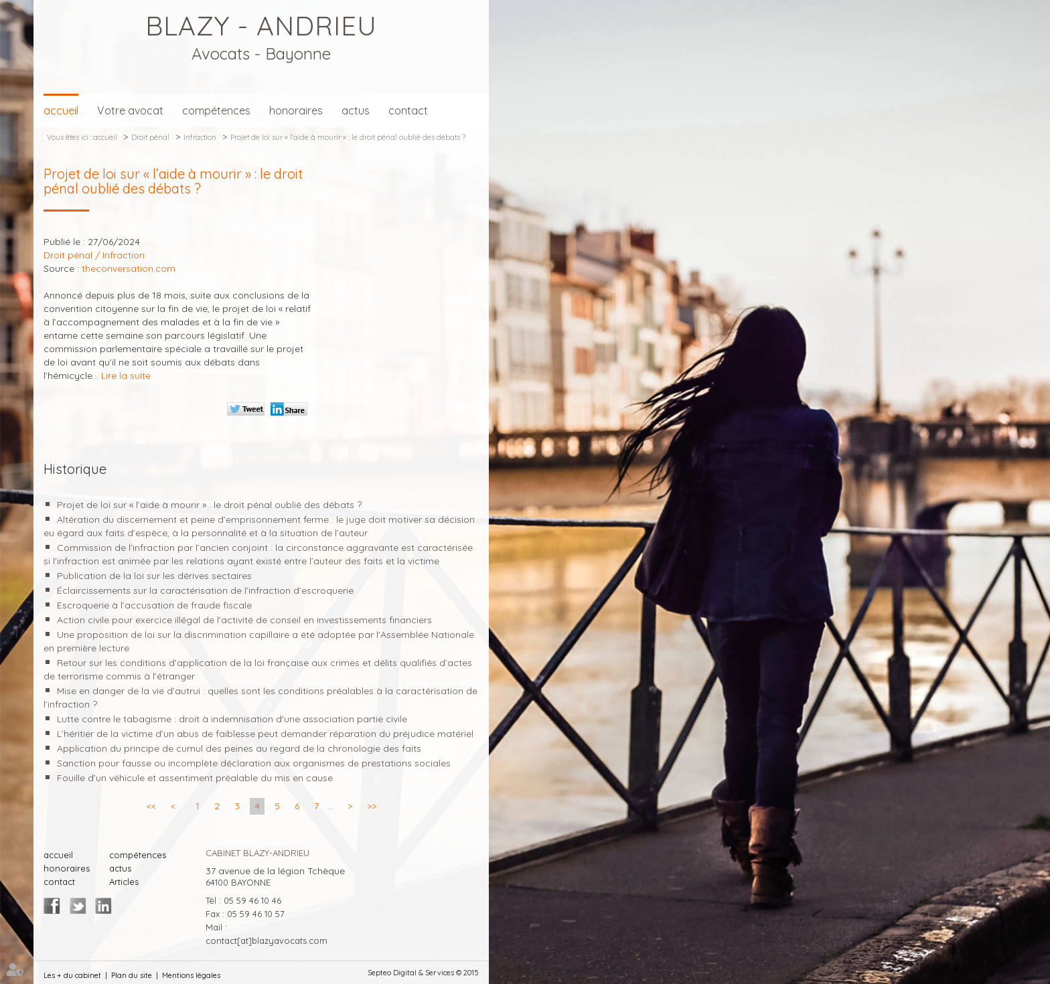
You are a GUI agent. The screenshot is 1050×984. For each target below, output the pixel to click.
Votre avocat (130, 110)
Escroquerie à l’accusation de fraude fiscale (154, 605)
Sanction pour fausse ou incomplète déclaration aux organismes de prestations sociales (254, 763)
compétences (216, 110)
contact (408, 110)
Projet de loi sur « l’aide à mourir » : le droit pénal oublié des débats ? (347, 137)
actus (356, 110)
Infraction (199, 137)
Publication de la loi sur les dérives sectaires (154, 576)
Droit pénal (150, 137)
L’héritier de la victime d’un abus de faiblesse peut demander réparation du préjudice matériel (265, 734)
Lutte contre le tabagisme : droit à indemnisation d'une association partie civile (232, 719)
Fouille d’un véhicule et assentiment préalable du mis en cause (195, 778)
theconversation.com (128, 268)
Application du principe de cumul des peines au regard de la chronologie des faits (239, 748)
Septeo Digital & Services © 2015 (423, 972)
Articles (124, 881)
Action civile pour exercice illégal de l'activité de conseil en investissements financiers (244, 620)
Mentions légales (191, 975)
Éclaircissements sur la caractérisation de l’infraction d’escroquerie (205, 590)
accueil (61, 110)
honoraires (296, 110)
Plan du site (131, 975)
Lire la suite (126, 376)
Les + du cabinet (72, 975)
